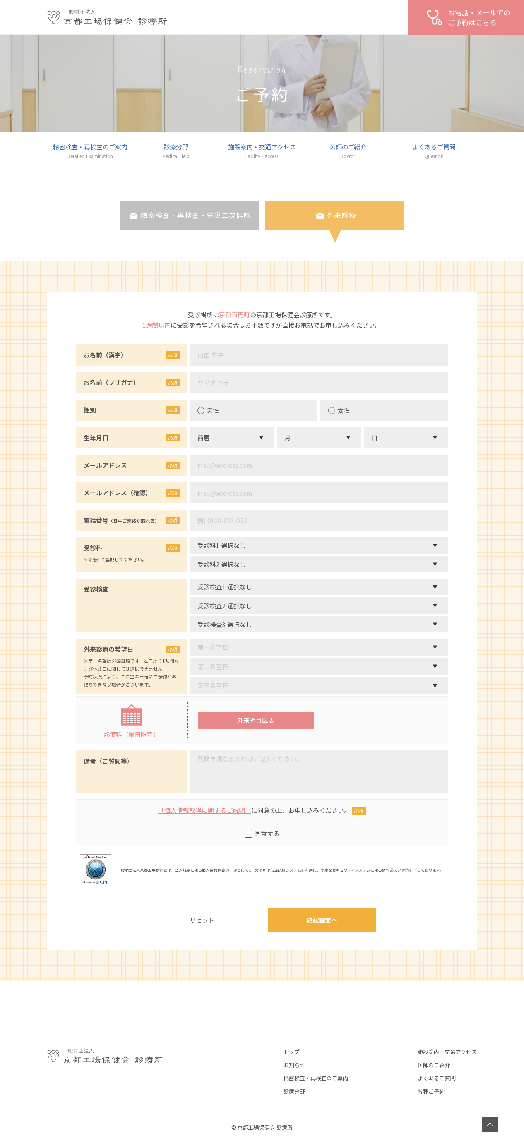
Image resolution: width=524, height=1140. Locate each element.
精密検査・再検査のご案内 (315, 1078)
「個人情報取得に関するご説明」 (204, 810)
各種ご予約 (431, 1091)
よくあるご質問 (437, 1078)
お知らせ (294, 1065)
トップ (291, 1052)
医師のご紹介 (434, 1065)
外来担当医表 (255, 720)
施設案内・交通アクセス (447, 1052)
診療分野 (294, 1091)
